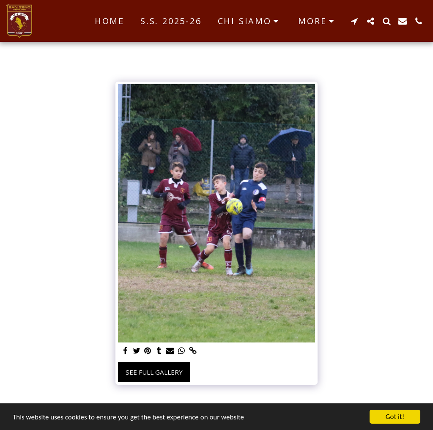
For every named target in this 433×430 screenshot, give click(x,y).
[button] (250, 21)
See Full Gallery (154, 372)
